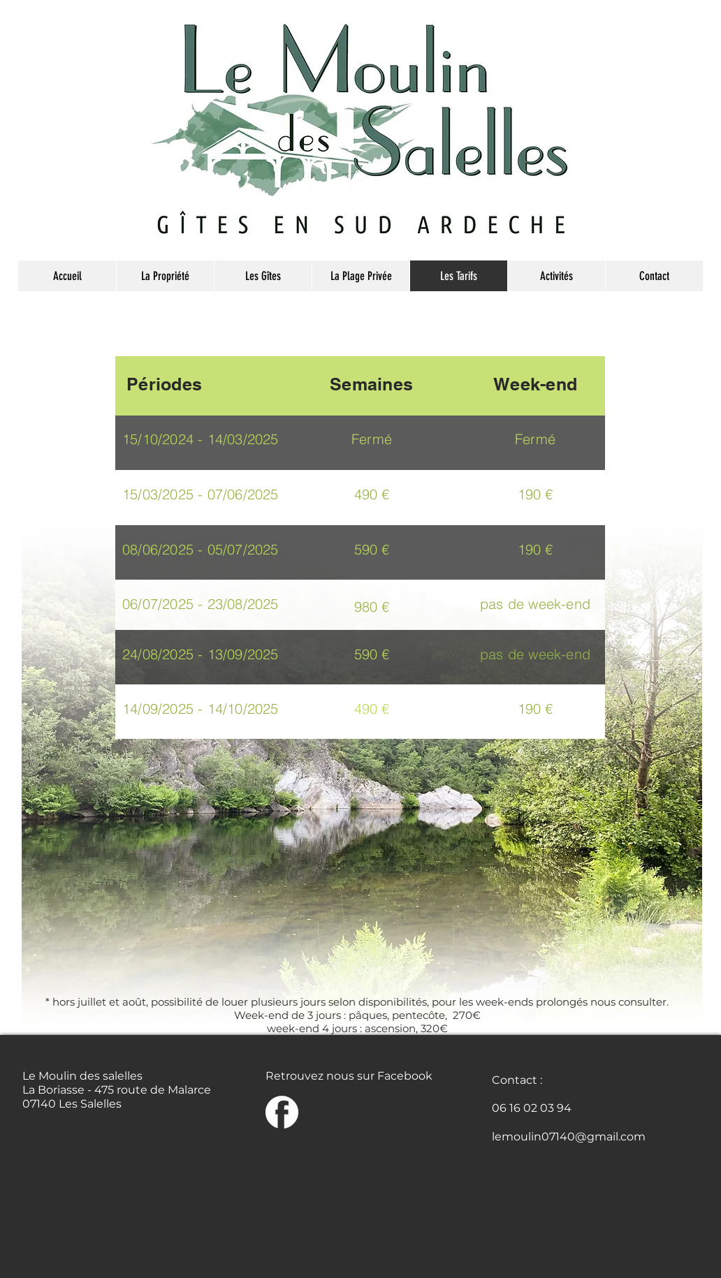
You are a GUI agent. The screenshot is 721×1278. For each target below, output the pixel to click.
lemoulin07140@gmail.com (569, 1136)
